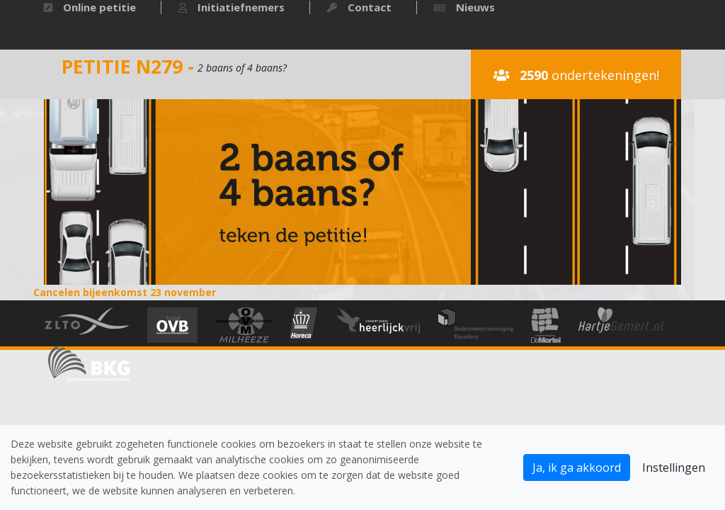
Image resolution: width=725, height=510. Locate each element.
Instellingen (673, 467)
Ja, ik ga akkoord (576, 467)
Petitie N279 (122, 66)
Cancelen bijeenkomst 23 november (124, 292)
